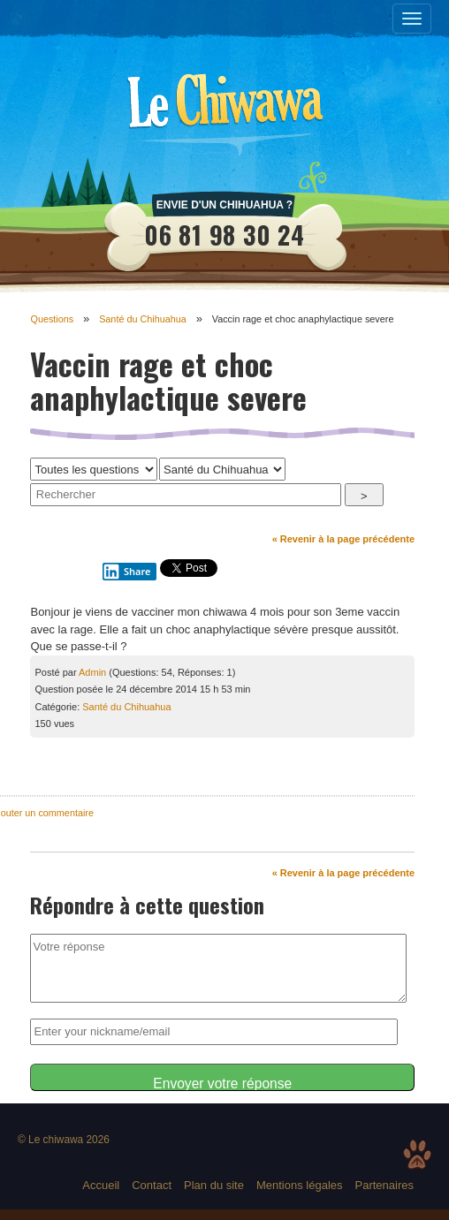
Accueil (100, 1185)
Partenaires (384, 1185)
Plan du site (214, 1185)
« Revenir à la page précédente (343, 539)
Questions (51, 319)
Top (417, 1155)
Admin (92, 672)
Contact (151, 1185)
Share (126, 571)
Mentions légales (299, 1185)
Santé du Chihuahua (142, 319)
